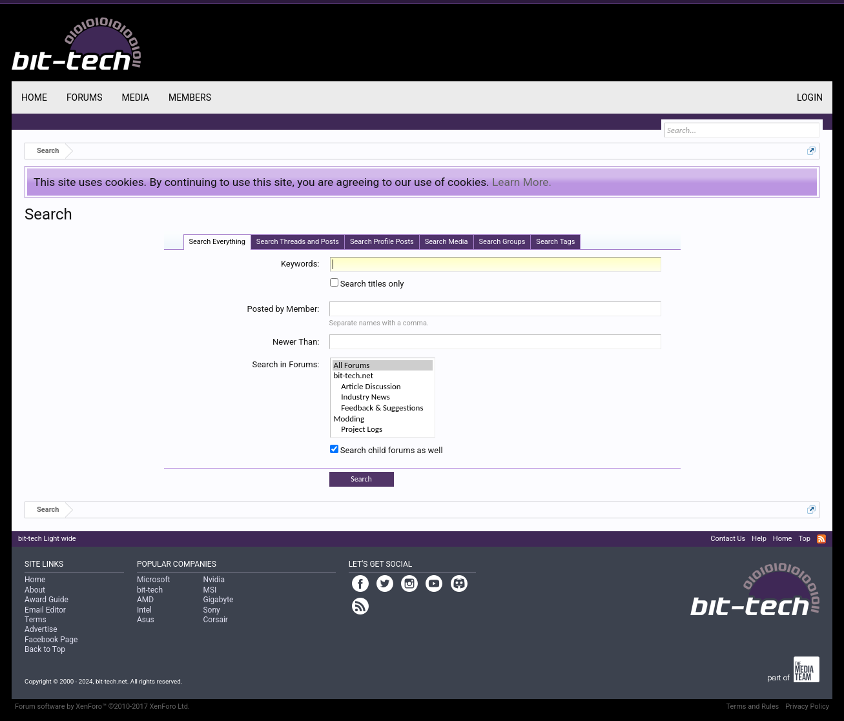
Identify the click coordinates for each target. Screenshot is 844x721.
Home (34, 97)
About (35, 589)
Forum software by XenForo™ (102, 706)
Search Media (446, 242)
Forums (85, 97)
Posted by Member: (283, 309)
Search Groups (502, 242)
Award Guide (46, 599)
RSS (821, 538)
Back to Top (45, 649)
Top (804, 538)
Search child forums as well (386, 450)
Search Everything (217, 242)
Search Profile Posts (382, 242)
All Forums (383, 365)
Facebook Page (51, 639)
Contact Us (727, 538)
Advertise (41, 629)
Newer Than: (296, 342)
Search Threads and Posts (297, 242)
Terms (35, 619)
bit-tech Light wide (47, 538)
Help (759, 538)
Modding (383, 419)
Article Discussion (383, 386)
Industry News (383, 397)
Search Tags (555, 242)
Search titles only (367, 284)
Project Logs (383, 429)
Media (135, 97)
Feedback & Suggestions (383, 408)
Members (190, 97)
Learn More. (521, 182)
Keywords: (300, 264)
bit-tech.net (383, 376)
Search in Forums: (285, 364)
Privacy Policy (807, 706)
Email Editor (45, 609)
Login (810, 97)
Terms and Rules (752, 706)
